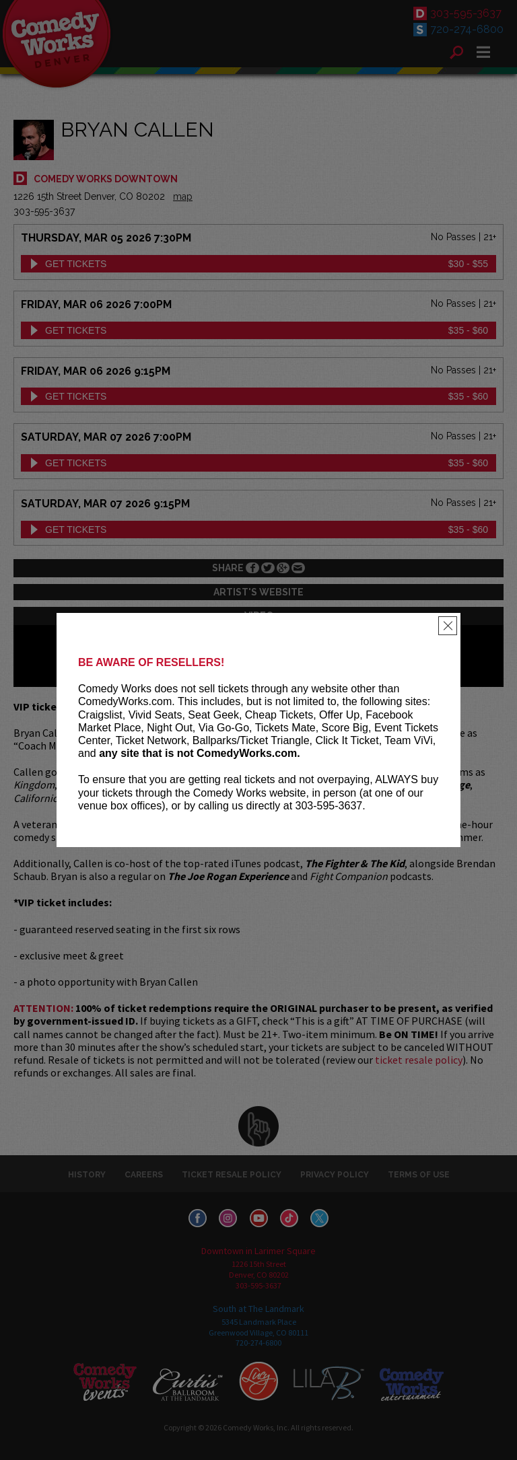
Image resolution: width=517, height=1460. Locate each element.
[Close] (447, 625)
